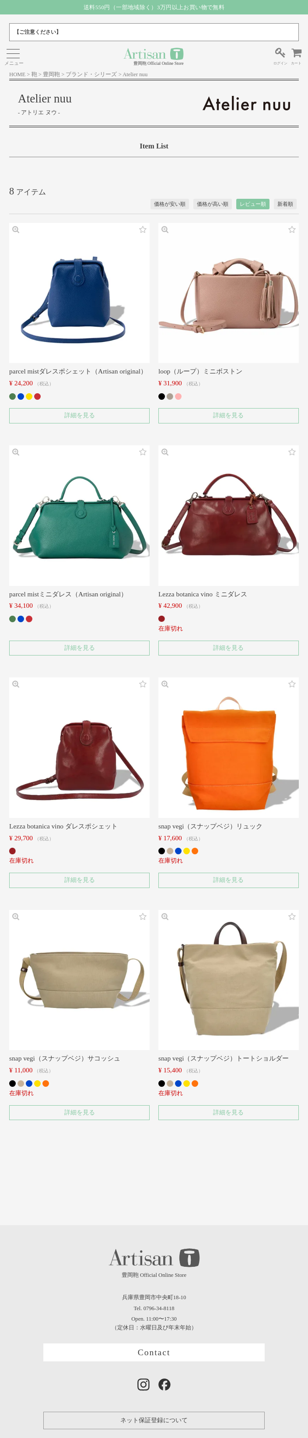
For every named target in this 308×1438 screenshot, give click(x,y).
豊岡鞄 (51, 74)
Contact (154, 1352)
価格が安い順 (170, 204)
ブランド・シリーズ (91, 74)
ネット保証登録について (154, 1420)
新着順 (285, 204)
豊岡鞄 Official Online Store (153, 56)
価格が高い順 (212, 204)
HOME (17, 74)
